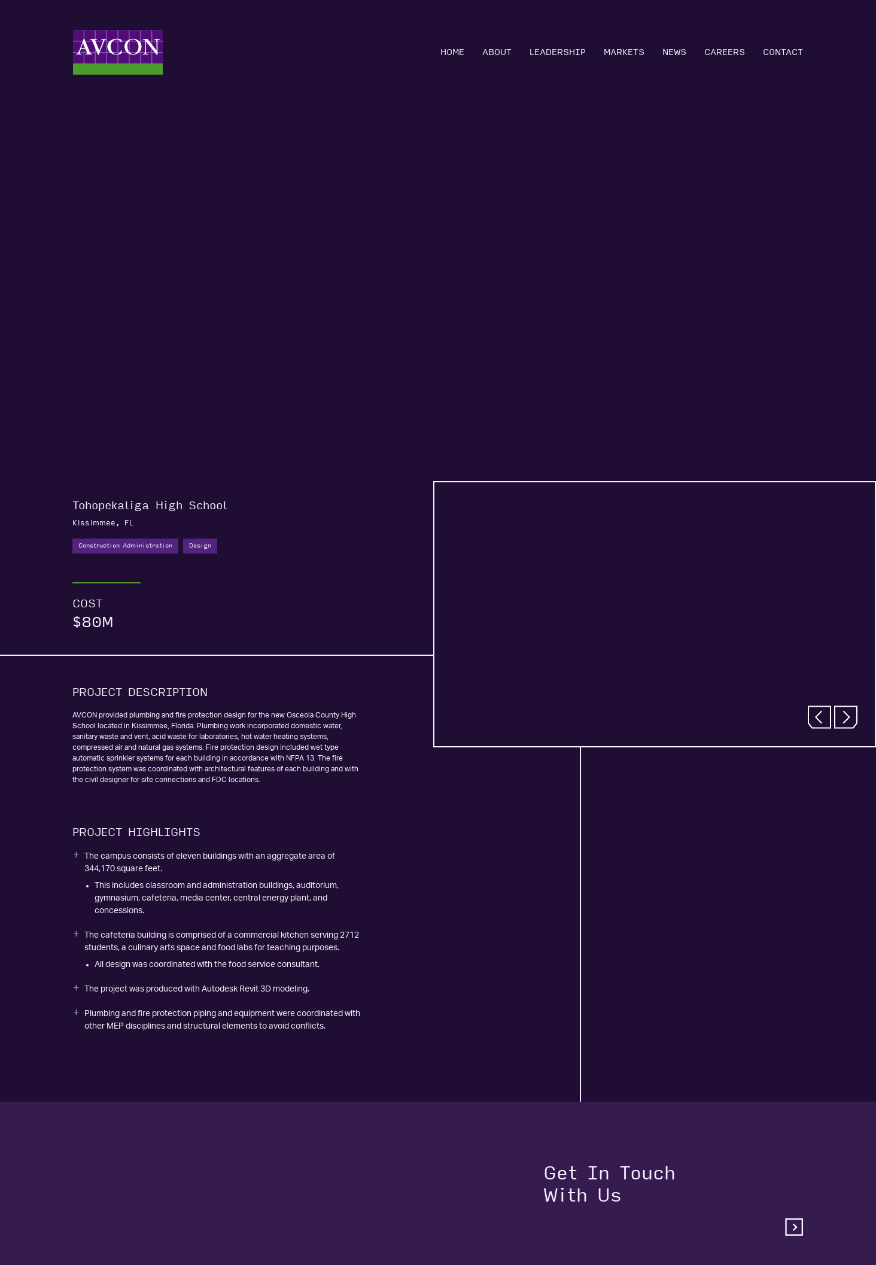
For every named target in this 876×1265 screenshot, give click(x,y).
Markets (624, 52)
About (497, 52)
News (674, 52)
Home (452, 52)
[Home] (118, 52)
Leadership (558, 52)
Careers (724, 52)
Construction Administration (125, 545)
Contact (783, 52)
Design (200, 545)
